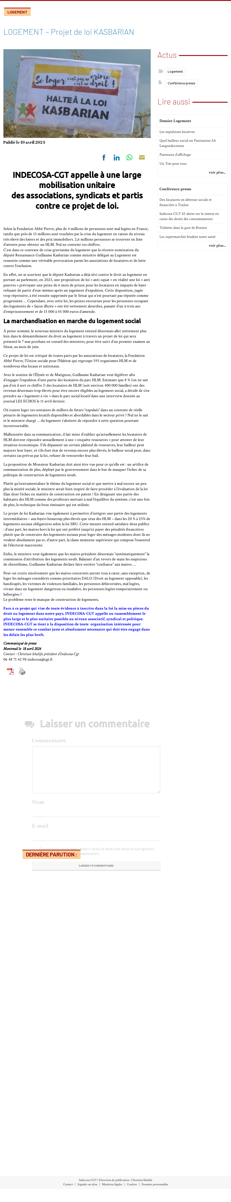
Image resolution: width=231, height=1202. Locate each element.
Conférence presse (181, 84)
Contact (68, 1184)
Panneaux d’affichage (175, 162)
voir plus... (217, 180)
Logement (17, 11)
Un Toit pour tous (173, 171)
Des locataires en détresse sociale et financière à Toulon (185, 211)
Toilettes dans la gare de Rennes (183, 236)
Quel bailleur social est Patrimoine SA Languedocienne (187, 151)
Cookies (132, 1184)
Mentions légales (112, 1184)
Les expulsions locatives (177, 139)
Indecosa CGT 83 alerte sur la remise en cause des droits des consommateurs (189, 225)
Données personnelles (154, 1184)
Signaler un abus (87, 1184)
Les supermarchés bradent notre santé (187, 244)
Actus (167, 53)
